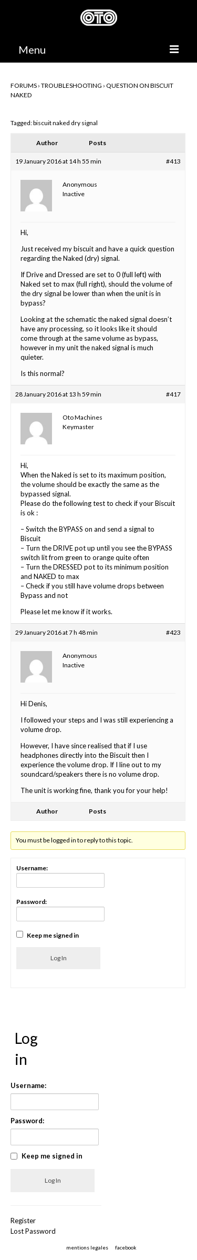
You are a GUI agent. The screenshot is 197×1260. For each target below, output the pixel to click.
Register (23, 1220)
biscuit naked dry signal (65, 123)
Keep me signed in (53, 935)
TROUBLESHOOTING (71, 85)
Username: (32, 868)
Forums (24, 85)
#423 (173, 632)
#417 (173, 394)
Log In (58, 958)
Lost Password (33, 1231)
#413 (173, 161)
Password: (31, 902)
